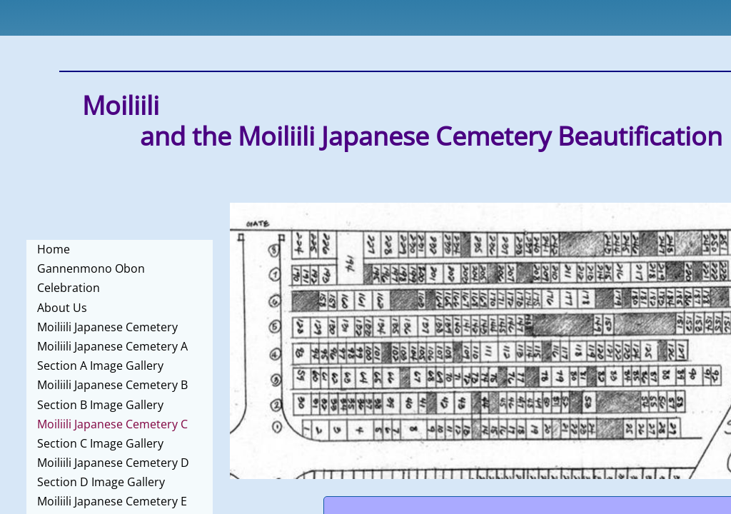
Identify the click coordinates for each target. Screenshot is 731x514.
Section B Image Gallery (100, 405)
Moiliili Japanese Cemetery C (112, 424)
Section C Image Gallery (100, 443)
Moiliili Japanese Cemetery (107, 327)
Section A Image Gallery (100, 365)
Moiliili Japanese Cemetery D (113, 462)
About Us (62, 308)
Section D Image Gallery (101, 482)
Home (53, 249)
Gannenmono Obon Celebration (91, 278)
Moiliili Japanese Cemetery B (112, 385)
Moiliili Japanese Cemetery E (112, 501)
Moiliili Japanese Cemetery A (112, 346)
